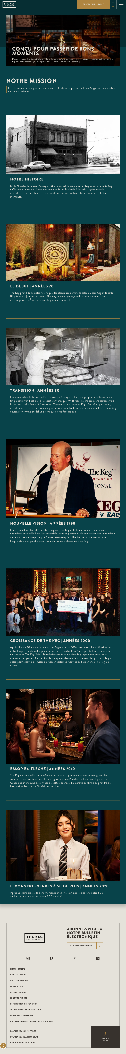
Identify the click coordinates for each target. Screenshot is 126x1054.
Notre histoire (17, 969)
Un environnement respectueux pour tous (31, 1021)
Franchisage (16, 986)
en (113, 2)
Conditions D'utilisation (22, 1043)
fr (113, 6)
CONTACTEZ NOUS (18, 974)
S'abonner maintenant (86, 945)
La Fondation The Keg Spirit (23, 1004)
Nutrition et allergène (21, 1015)
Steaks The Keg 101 (19, 980)
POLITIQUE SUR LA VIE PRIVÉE (23, 1031)
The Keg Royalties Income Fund (25, 1009)
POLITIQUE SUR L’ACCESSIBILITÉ (24, 1037)
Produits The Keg (18, 998)
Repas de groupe (18, 992)
